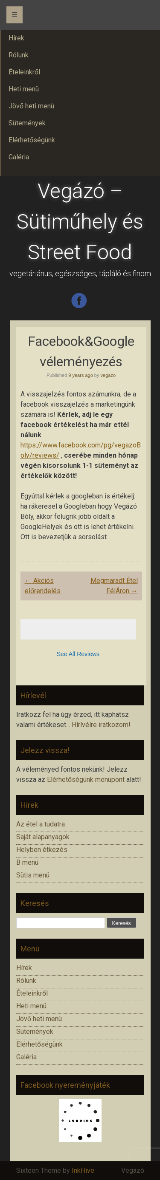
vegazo (108, 375)
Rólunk (26, 980)
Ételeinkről (32, 993)
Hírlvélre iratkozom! (101, 725)
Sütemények (34, 1031)
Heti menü (31, 1006)
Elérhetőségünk (39, 1044)
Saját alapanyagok (43, 837)
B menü (27, 862)
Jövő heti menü (39, 1019)
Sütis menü (32, 875)
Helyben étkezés (41, 850)
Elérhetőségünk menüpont (86, 779)
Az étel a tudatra (40, 824)
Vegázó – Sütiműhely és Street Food (80, 221)
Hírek (24, 968)
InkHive (83, 1170)
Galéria (26, 1057)
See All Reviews (78, 654)
